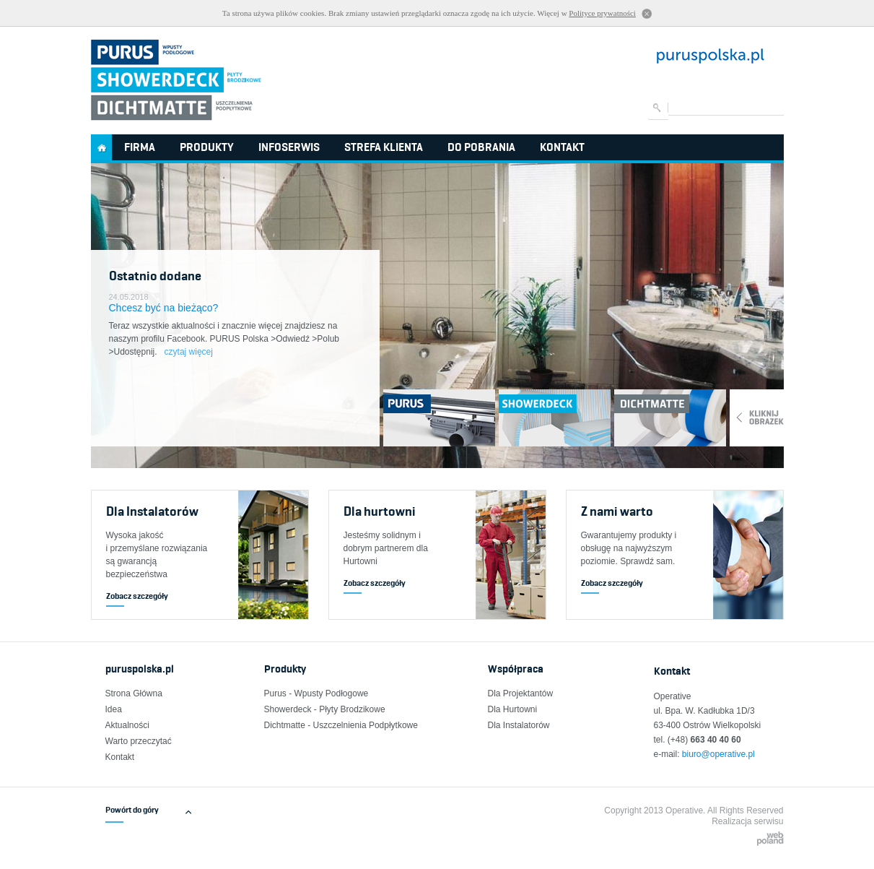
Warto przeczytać (138, 741)
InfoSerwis (289, 147)
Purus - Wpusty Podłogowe (316, 693)
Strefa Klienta (383, 147)
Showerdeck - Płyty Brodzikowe (324, 709)
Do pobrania (481, 147)
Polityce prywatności (602, 13)
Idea (113, 709)
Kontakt (562, 147)
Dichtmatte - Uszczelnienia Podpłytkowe (341, 725)
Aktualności (127, 725)
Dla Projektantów (521, 693)
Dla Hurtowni (513, 709)
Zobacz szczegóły (137, 595)
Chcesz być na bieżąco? (164, 308)
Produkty (207, 147)
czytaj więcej (189, 352)
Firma (139, 147)
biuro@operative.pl (718, 754)
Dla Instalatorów (519, 725)
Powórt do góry (132, 810)
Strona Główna (133, 693)
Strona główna (101, 147)
